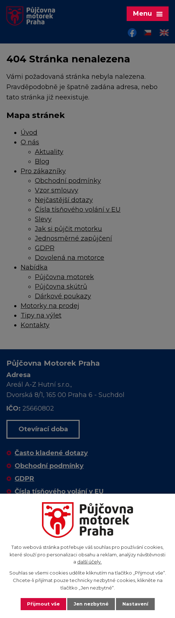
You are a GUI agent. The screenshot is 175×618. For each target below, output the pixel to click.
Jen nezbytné (91, 604)
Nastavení (135, 604)
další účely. (89, 562)
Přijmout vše (43, 604)
